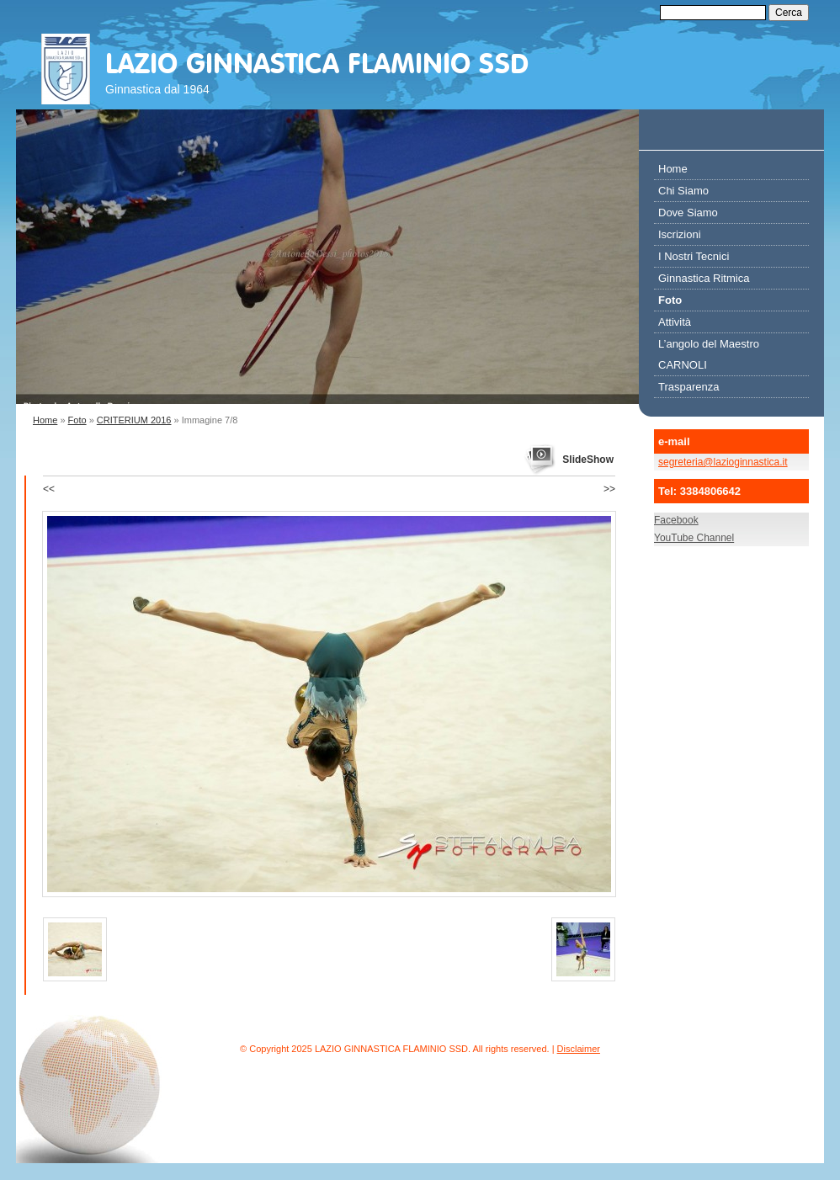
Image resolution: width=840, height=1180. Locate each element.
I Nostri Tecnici (693, 256)
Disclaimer (578, 1049)
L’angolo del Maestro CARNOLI (708, 354)
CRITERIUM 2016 (134, 420)
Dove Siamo (688, 212)
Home (45, 420)
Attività (674, 322)
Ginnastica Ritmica (703, 278)
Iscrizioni (679, 234)
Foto (77, 420)
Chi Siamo (683, 190)
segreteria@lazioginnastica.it (723, 462)
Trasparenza (689, 386)
